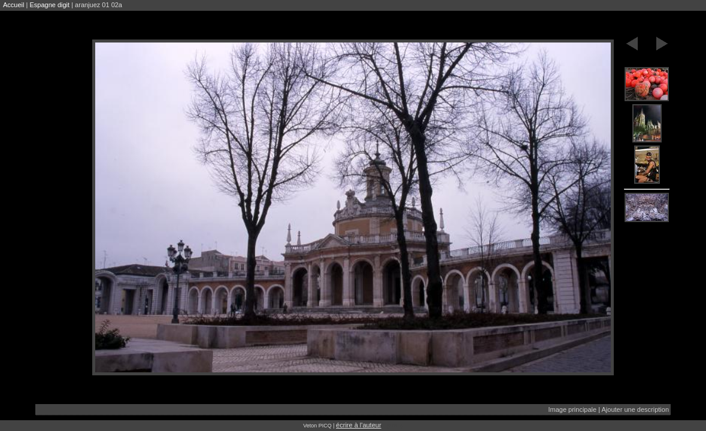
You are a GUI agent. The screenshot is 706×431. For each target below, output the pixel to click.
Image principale (572, 409)
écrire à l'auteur (358, 425)
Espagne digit (49, 4)
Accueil (13, 4)
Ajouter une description (635, 409)
